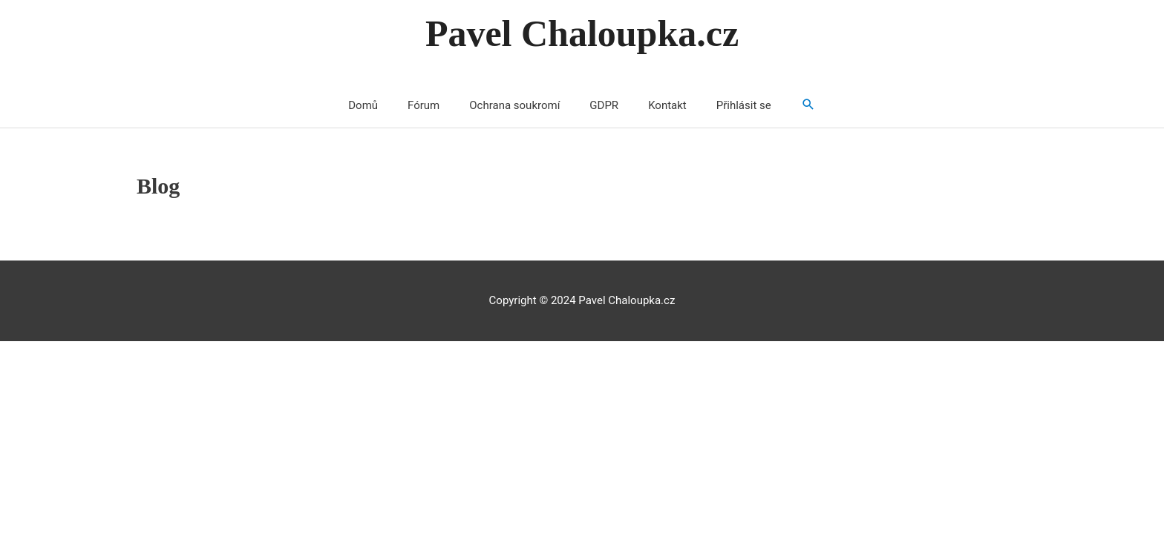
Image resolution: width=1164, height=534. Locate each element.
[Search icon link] (808, 105)
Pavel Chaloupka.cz (582, 33)
